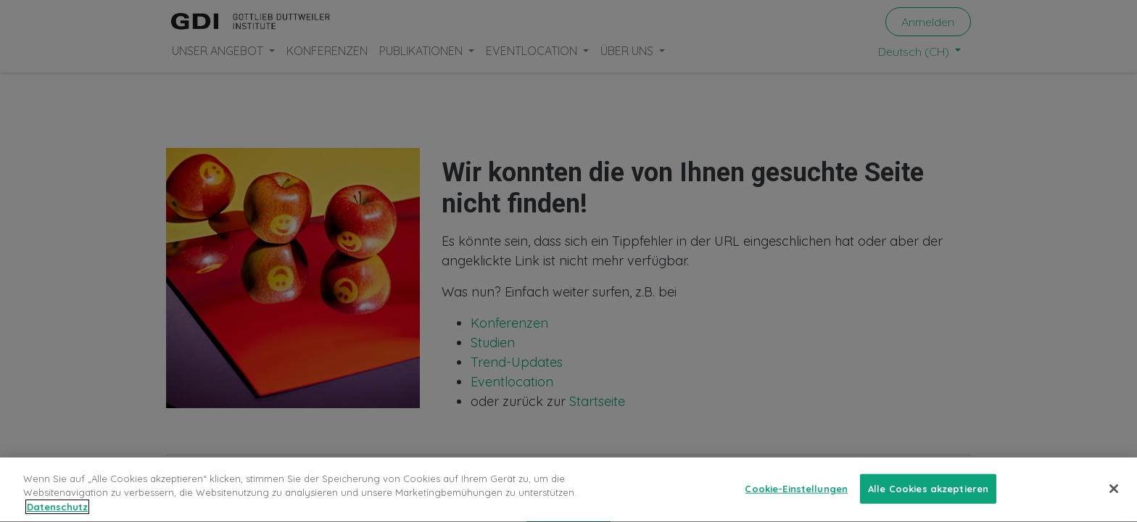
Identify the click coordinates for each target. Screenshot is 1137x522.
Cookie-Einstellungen (796, 492)
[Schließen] (1114, 492)
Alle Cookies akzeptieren (928, 492)
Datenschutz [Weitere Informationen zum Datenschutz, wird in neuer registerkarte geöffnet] (57, 511)
